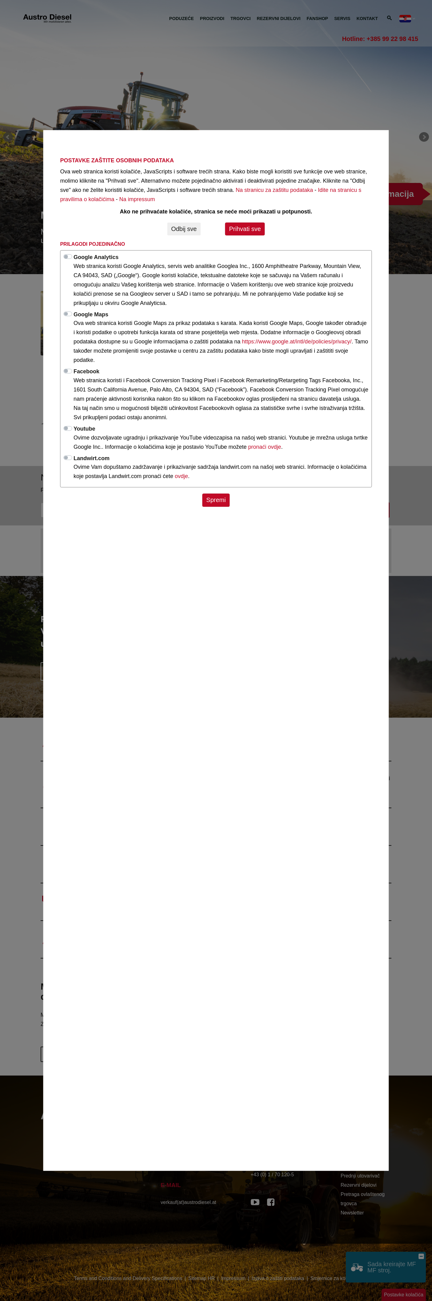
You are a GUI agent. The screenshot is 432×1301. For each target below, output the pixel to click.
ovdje (181, 476)
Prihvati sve (245, 228)
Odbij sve (184, 228)
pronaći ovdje (264, 447)
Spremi (216, 500)
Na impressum (137, 199)
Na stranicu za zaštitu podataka (274, 190)
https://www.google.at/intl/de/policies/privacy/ (296, 342)
